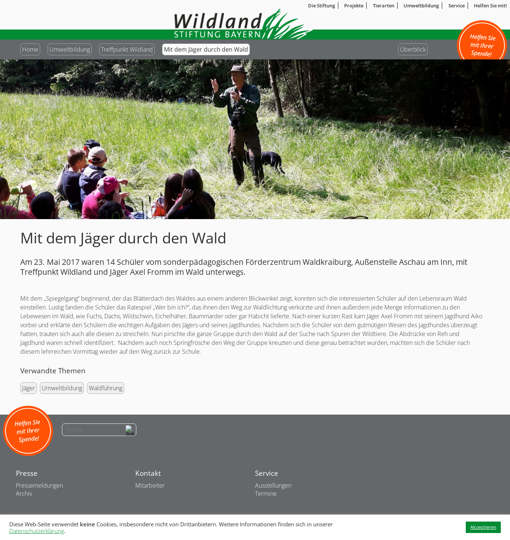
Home (30, 49)
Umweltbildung (69, 49)
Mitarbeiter (150, 485)
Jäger (28, 388)
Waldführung (105, 388)
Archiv (24, 493)
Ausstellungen (273, 485)
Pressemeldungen (39, 485)
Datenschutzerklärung (36, 530)
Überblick (413, 49)
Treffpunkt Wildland (127, 49)
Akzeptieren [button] (483, 527)
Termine (266, 493)
